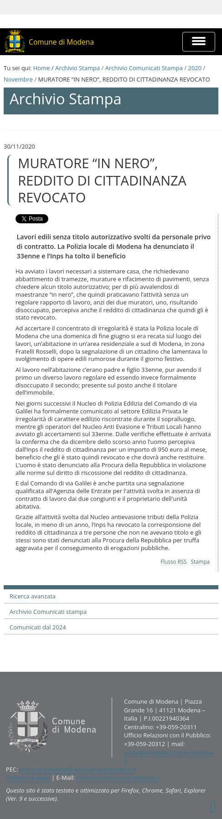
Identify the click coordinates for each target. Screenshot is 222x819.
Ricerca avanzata (33, 596)
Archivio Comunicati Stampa (144, 68)
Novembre (18, 79)
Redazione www (28, 777)
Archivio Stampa (77, 68)
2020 (194, 68)
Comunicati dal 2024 (38, 627)
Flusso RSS (173, 561)
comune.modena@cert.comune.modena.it (78, 769)
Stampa (200, 561)
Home (41, 68)
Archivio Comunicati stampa (48, 612)
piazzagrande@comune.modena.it (169, 756)
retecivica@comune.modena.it (118, 777)
